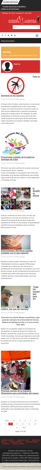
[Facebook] (5, 35)
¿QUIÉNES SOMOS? (7, 440)
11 (16, 424)
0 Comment (21, 99)
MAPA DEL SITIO (23, 440)
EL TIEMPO (6, 443)
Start (7, 421)
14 (35, 424)
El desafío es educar (36, 192)
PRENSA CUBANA (18, 443)
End (24, 428)
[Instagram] (11, 35)
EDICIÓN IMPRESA (16, 442)
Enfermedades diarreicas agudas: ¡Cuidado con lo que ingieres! (17, 252)
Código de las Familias (7, 41)
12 (23, 424)
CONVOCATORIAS (32, 442)
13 (29, 424)
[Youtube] (15, 35)
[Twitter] (8, 35)
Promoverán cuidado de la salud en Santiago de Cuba (17, 158)
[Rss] (2, 35)
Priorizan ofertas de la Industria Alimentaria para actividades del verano (20, 392)
